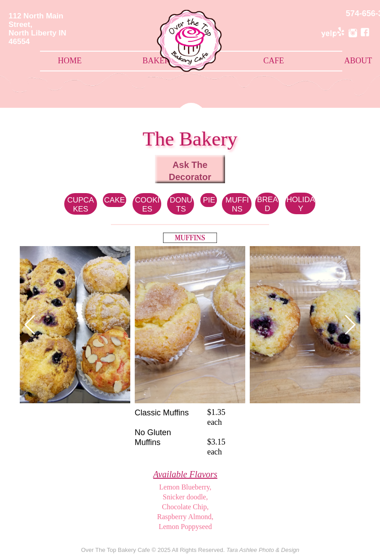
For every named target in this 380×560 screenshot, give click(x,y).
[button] (350, 325)
